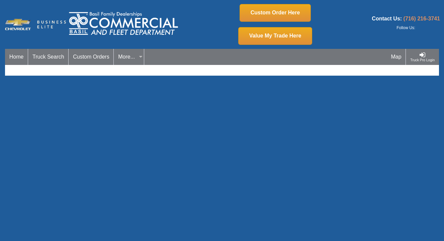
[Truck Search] (48, 57)
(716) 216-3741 (422, 18)
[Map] (396, 57)
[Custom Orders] (91, 57)
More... (130, 57)
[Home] (16, 57)
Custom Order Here (275, 12)
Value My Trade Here (275, 35)
